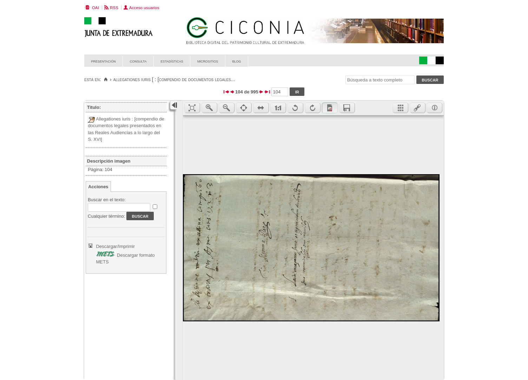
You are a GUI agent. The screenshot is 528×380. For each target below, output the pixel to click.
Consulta (138, 61)
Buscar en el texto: (107, 199)
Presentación (103, 61)
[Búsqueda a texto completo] (380, 80)
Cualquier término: (106, 216)
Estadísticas (172, 61)
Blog (236, 61)
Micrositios (207, 61)
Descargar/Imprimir (115, 246)
